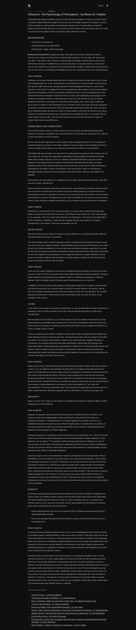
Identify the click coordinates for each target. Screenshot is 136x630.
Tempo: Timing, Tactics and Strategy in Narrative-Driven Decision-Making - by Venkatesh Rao (69, 610)
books (100, 6)
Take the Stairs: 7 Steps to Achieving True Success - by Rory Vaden (58, 625)
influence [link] (51, 11)
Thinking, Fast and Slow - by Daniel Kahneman (50, 604)
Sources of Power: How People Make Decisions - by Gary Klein (57, 607)
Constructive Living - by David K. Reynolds (48, 616)
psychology (40, 11)
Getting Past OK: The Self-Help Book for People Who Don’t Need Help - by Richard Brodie (68, 613)
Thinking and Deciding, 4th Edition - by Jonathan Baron (53, 598)
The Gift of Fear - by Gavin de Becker (46, 595)
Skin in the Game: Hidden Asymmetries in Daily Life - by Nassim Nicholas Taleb (63, 601)
